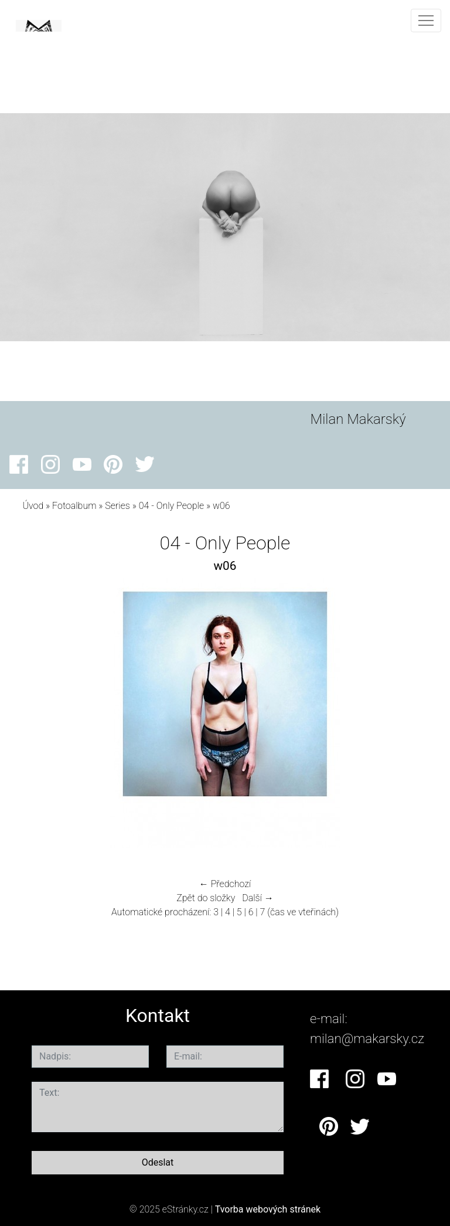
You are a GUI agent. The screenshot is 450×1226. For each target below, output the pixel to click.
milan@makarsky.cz (367, 1038)
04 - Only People (171, 505)
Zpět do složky (205, 898)
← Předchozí (225, 883)
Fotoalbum (74, 505)
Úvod (32, 505)
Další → (258, 898)
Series (117, 505)
